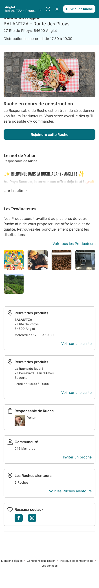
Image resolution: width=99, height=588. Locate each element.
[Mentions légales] (14, 560)
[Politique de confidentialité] (79, 560)
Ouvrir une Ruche (79, 9)
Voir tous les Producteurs (74, 243)
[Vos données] (49, 565)
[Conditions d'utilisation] (43, 560)
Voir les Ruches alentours (70, 491)
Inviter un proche (77, 457)
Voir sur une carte (76, 343)
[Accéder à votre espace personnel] (57, 8)
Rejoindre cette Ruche (49, 134)
